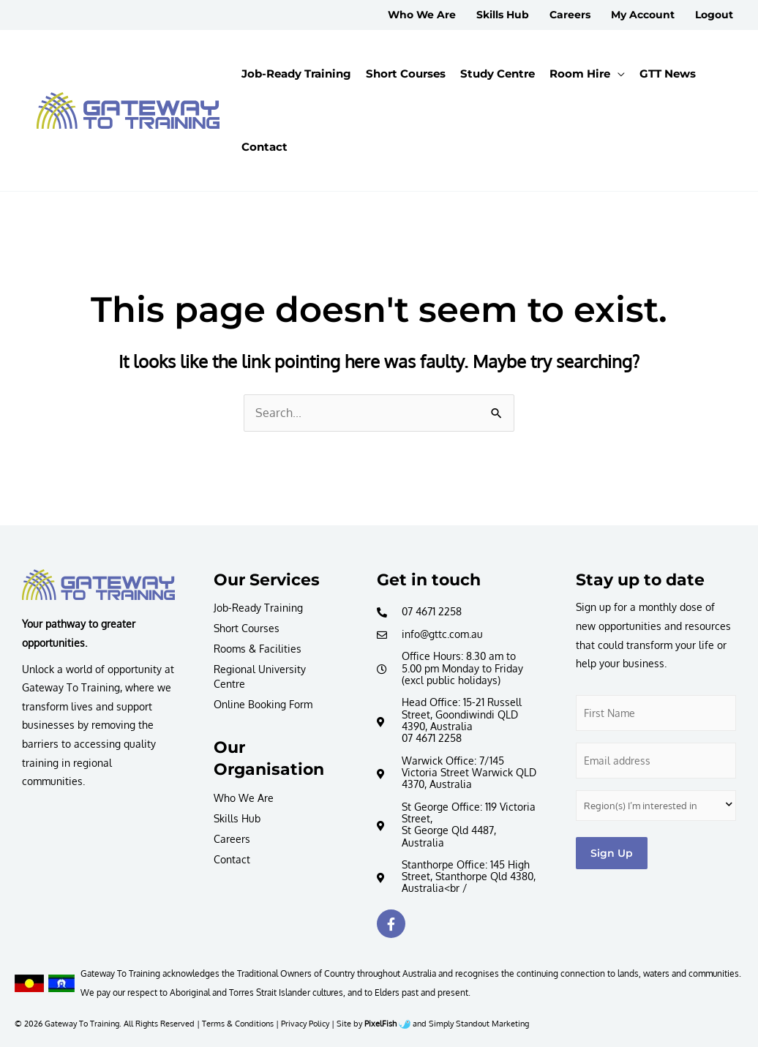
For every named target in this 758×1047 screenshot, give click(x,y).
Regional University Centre (260, 676)
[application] (617, 73)
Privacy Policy (305, 1023)
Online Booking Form (263, 704)
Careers (232, 839)
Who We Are (244, 798)
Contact (232, 859)
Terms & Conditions (238, 1023)
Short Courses (246, 628)
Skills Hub (237, 818)
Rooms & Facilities (257, 648)
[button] (587, 73)
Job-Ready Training (258, 607)
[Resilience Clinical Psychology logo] (98, 584)
